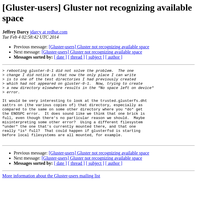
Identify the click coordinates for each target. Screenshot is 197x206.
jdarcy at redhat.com (48, 31)
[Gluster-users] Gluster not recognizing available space (99, 46)
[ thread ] (76, 57)
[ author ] (113, 57)
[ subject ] (95, 57)
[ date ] (60, 57)
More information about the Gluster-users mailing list (51, 190)
